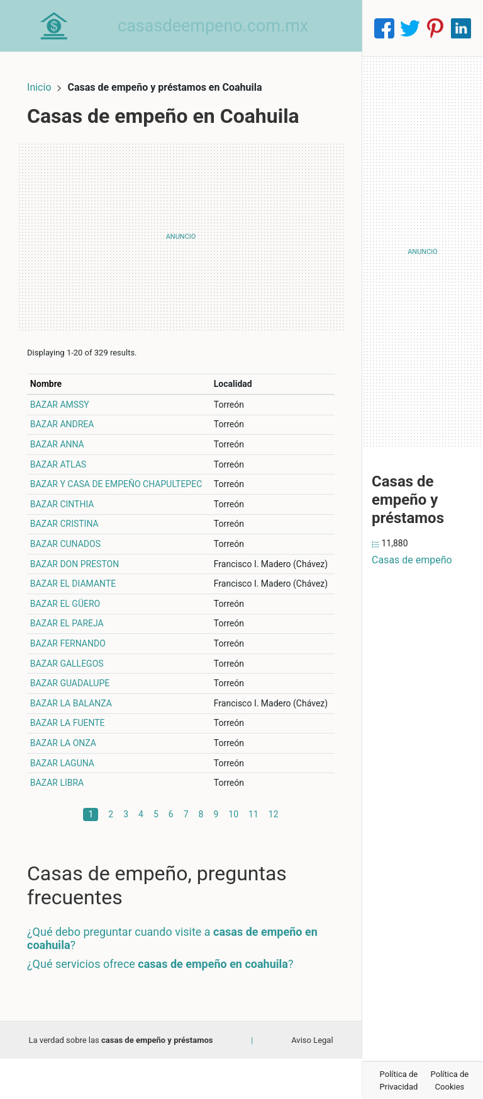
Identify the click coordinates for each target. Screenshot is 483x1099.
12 (274, 854)
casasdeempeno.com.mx (225, 28)
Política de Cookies (450, 1080)
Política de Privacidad (399, 1080)
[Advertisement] (181, 223)
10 (233, 854)
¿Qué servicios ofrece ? (173, 1003)
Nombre (58, 370)
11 (253, 854)
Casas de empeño (412, 560)
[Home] (60, 27)
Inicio (52, 74)
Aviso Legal (312, 1080)
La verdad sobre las (120, 1080)
